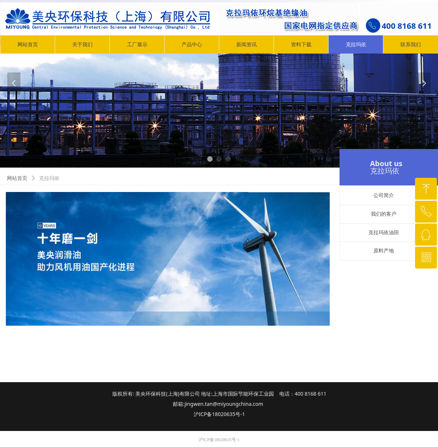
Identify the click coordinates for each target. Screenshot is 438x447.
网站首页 (17, 178)
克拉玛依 (49, 178)
